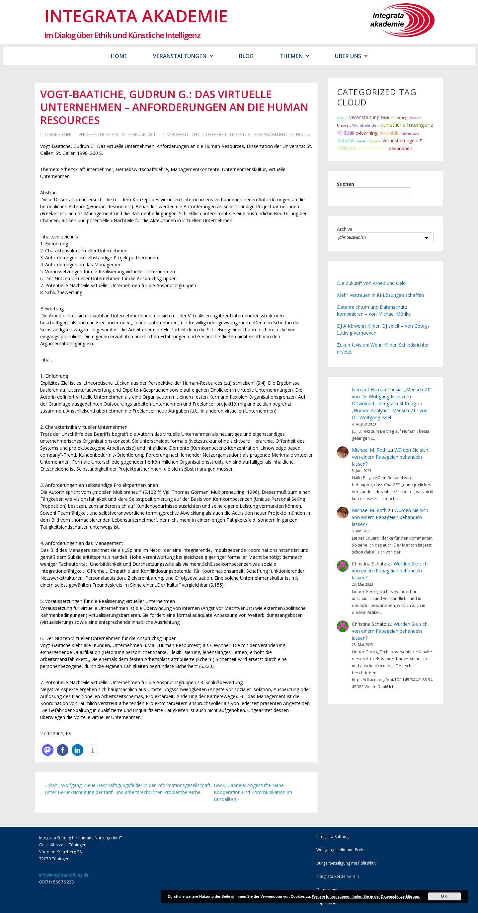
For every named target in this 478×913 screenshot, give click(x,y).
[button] (47, 750)
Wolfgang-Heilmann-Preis (340, 850)
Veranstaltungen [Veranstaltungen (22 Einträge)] (399, 140)
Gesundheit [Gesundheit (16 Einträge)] (400, 148)
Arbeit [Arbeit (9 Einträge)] (342, 117)
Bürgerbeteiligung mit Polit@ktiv (346, 863)
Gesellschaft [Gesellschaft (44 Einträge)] (372, 148)
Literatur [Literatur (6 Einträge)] (362, 141)
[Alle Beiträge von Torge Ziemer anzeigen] (56, 134)
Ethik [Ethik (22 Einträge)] (349, 133)
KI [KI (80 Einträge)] (340, 132)
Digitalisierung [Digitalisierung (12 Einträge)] (394, 117)
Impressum (327, 903)
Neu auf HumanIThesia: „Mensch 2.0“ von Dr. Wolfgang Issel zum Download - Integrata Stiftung (392, 396)
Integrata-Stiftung (332, 836)
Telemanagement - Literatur (281, 134)
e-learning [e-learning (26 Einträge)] (367, 133)
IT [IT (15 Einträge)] (420, 141)
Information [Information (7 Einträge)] (410, 133)
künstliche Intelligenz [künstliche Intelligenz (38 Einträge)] (406, 124)
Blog (246, 56)
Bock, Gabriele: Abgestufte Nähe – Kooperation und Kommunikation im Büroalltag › (253, 792)
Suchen (345, 184)
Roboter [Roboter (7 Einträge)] (415, 118)
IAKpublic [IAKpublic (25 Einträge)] (389, 133)
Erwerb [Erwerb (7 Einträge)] (375, 141)
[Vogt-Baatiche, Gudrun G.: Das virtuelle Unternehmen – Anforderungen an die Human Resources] (139, 134)
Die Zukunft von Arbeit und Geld (371, 283)
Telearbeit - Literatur (227, 134)
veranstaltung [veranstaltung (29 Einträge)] (364, 117)
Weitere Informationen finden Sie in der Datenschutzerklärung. (366, 896)
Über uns (351, 56)
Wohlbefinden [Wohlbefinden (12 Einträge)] (365, 125)
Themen (294, 56)
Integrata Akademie (136, 15)
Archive (345, 229)
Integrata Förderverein (337, 876)
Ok (444, 896)
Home (119, 56)
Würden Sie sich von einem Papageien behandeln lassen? (390, 457)
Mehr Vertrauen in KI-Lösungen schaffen (380, 295)
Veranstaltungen (183, 56)
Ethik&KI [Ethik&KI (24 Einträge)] (346, 148)
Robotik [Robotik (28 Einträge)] (345, 140)
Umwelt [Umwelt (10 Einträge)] (344, 125)
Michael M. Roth (369, 450)
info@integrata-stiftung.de (63, 875)
